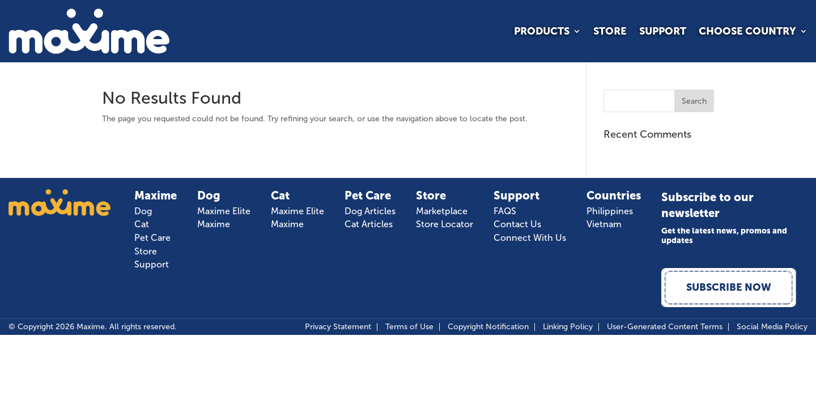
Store (610, 32)
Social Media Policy (772, 328)
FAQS (505, 211)
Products (542, 32)
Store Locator (444, 224)
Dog (143, 211)
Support (662, 32)
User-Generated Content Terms (664, 328)
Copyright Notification (488, 328)
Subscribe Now (729, 288)
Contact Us (517, 224)
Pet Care (152, 238)
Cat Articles (369, 224)
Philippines (609, 211)
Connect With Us (530, 238)
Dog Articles (370, 211)
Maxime (213, 224)
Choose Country (747, 32)
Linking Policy (568, 328)
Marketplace (442, 211)
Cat (141, 224)
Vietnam (604, 224)
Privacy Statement (338, 328)
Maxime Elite (223, 211)
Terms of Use (409, 328)
